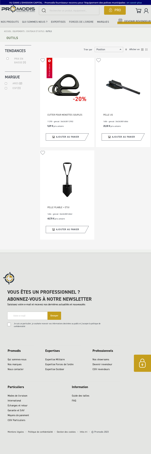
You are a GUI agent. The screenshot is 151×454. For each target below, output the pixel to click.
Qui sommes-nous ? (35, 22)
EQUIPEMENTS (19, 31)
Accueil (8, 31)
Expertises (58, 22)
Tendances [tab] (15, 50)
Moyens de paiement (18, 415)
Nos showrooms (101, 359)
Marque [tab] (12, 77)
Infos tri (83, 431)
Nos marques (15, 364)
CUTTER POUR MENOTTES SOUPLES (64, 114)
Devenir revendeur (102, 364)
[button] (43, 60)
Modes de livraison (18, 395)
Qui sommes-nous (17, 359)
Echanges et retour (18, 405)
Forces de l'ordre (81, 22)
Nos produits (10, 22)
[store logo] (19, 9)
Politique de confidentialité (40, 431)
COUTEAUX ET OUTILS (35, 31)
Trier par (88, 49)
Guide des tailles (80, 395)
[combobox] (69, 10)
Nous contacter (16, 369)
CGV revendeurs (101, 369)
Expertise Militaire (55, 359)
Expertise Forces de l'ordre (59, 364)
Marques (103, 22)
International (14, 400)
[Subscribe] (54, 316)
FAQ (74, 400)
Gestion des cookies (66, 431)
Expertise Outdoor (54, 369)
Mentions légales (16, 431)
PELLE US (108, 114)
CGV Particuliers (16, 420)
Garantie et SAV (16, 410)
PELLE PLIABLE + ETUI (58, 207)
